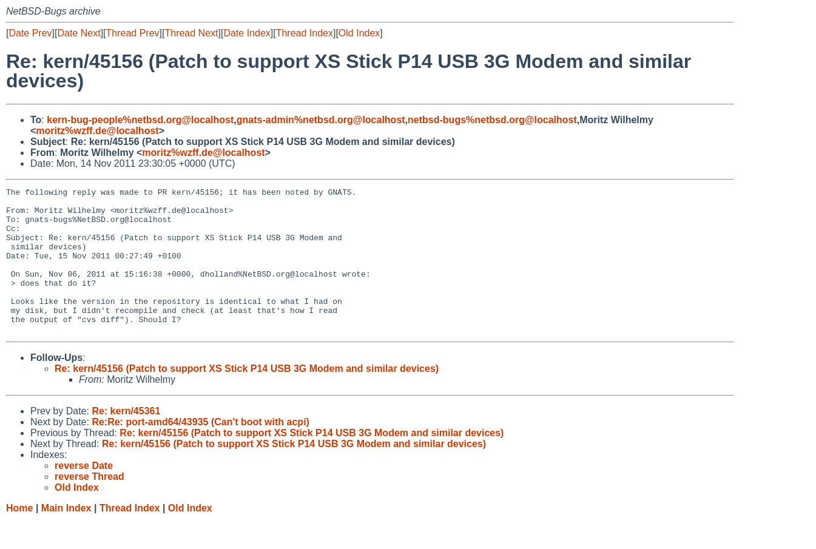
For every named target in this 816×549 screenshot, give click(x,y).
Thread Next (191, 33)
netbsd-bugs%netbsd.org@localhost (492, 120)
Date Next (78, 33)
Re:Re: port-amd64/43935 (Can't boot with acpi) (200, 451)
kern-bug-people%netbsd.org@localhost (140, 120)
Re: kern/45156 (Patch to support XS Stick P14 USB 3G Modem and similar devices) (247, 397)
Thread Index (304, 33)
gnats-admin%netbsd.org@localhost (321, 120)
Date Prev (30, 33)
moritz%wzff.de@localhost (97, 131)
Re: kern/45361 (126, 440)
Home (19, 537)
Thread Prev (133, 33)
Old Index (359, 33)
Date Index (246, 33)
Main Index (66, 537)
